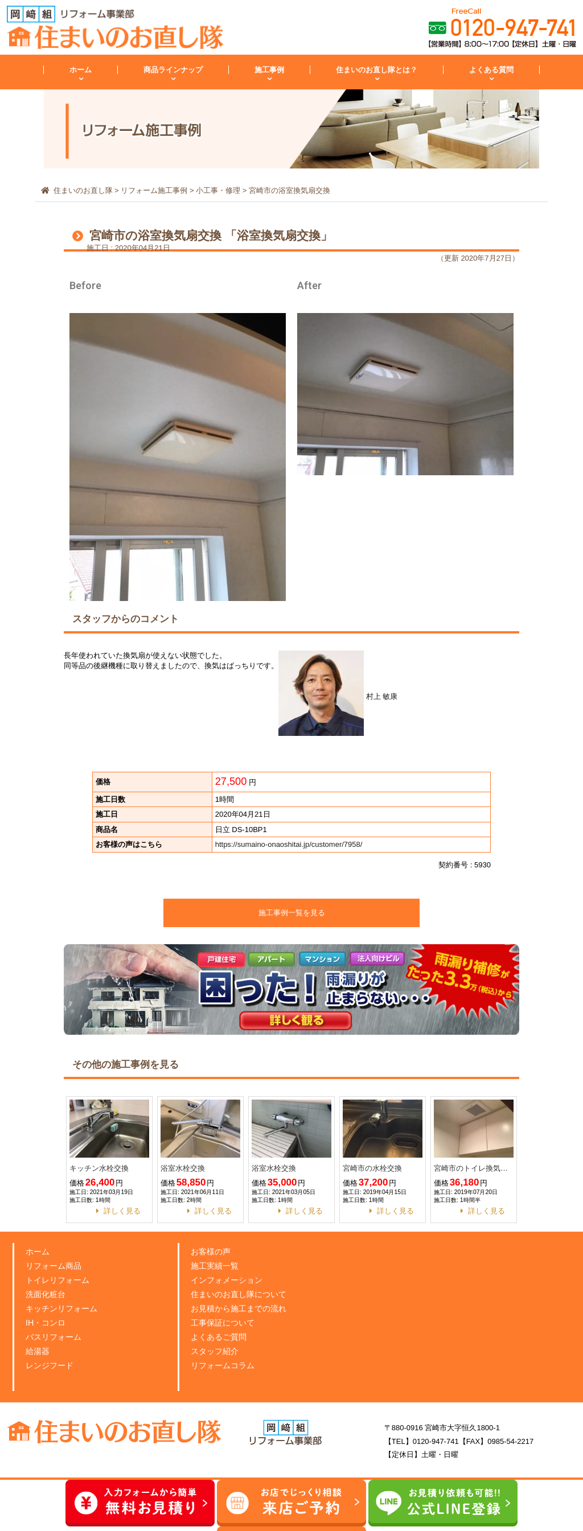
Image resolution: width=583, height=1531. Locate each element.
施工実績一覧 (216, 1265)
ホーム (80, 69)
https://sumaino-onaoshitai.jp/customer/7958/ (289, 844)
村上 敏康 (337, 696)
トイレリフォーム (60, 1280)
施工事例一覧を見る (291, 912)
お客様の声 (212, 1251)
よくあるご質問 (221, 1336)
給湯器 (38, 1351)
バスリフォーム (55, 1336)
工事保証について (225, 1322)
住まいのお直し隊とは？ (376, 69)
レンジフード (51, 1365)
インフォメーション (229, 1280)
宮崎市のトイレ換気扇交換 (474, 1168)
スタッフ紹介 (216, 1351)
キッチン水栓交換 (99, 1168)
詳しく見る (122, 1211)
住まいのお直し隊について (242, 1294)
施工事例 (269, 69)
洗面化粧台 (47, 1294)
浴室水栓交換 (183, 1168)
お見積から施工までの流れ (242, 1308)
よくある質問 (491, 69)
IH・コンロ (47, 1322)
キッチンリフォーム (64, 1308)
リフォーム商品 (55, 1265)
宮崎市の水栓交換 (372, 1168)
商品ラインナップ (173, 69)
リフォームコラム (225, 1365)
